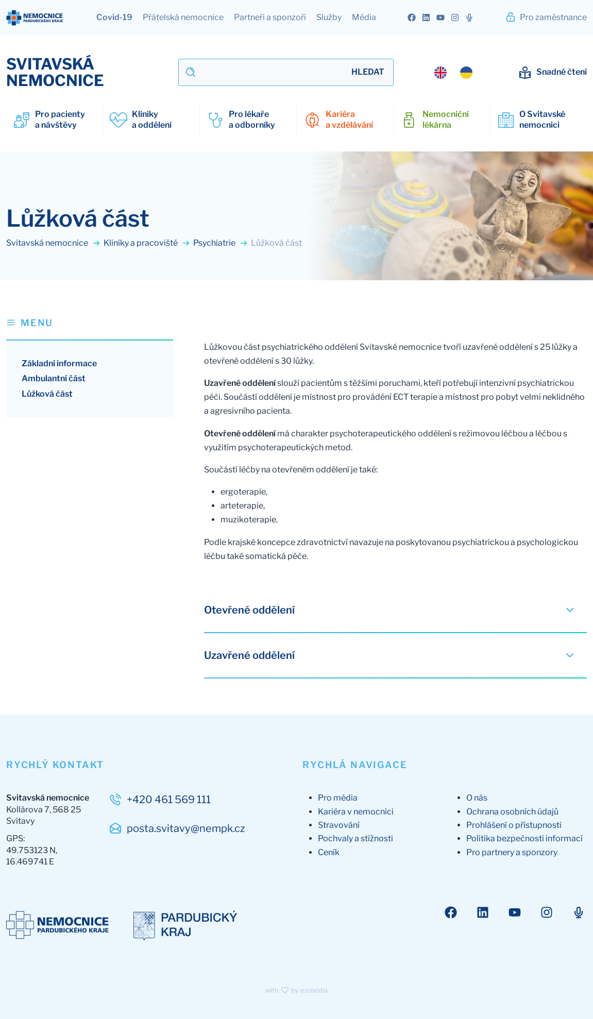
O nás (476, 798)
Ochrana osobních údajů (512, 812)
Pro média (338, 798)
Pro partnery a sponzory (511, 852)
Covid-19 (114, 17)
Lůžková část (47, 394)
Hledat (367, 72)
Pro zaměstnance (546, 17)
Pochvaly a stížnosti (355, 838)
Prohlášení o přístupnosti (514, 825)
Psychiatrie (220, 243)
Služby (329, 17)
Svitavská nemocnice (53, 243)
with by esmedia (296, 990)
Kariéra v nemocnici (356, 812)
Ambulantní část (54, 378)
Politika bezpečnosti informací (524, 838)
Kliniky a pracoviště (147, 243)
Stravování (339, 825)
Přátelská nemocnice (183, 17)
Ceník (329, 852)
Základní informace (59, 363)
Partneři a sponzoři (270, 17)
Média (364, 17)
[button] (89, 327)
